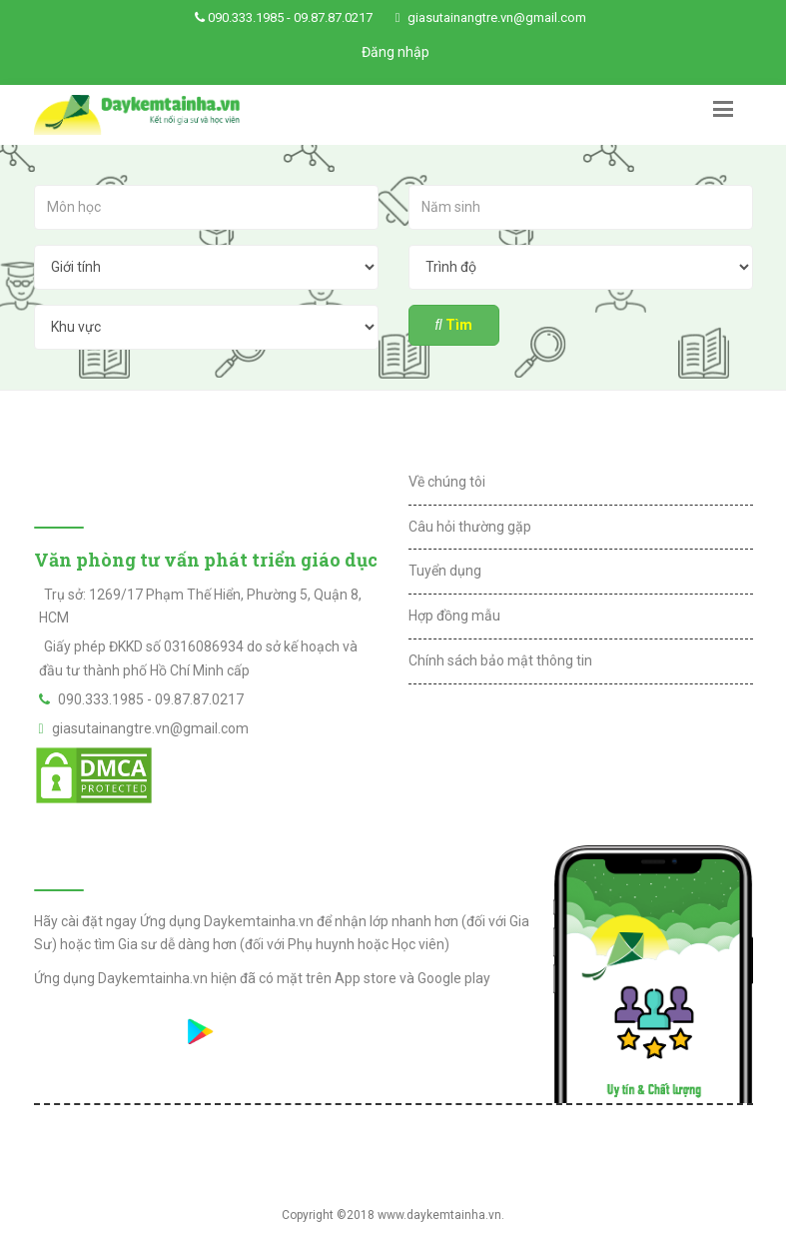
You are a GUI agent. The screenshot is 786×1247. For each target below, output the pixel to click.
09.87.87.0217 (333, 17)
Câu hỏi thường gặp (469, 527)
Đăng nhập (395, 52)
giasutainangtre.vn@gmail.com (496, 17)
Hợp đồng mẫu (454, 616)
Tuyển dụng (444, 571)
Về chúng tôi (446, 482)
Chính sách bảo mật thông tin (500, 660)
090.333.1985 (246, 17)
